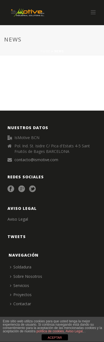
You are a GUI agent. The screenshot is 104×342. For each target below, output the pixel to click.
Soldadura (20, 267)
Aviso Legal (17, 219)
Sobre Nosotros (26, 276)
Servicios (19, 285)
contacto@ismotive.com (36, 159)
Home (45, 51)
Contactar (20, 303)
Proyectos (21, 294)
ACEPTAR (55, 337)
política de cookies (50, 331)
